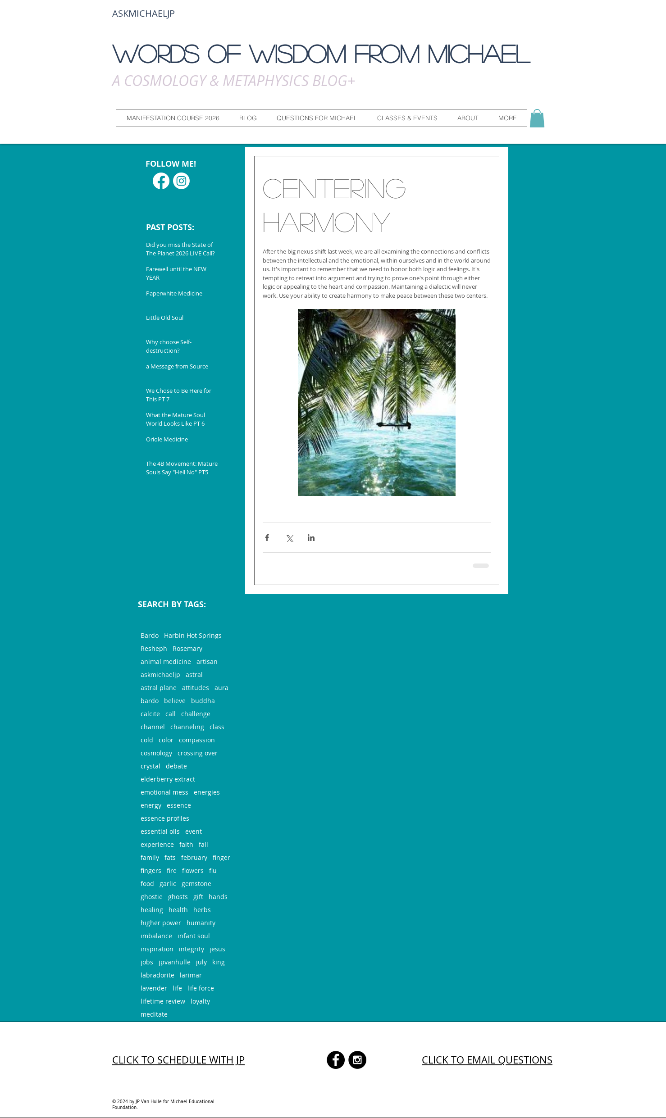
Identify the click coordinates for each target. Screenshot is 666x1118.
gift (198, 896)
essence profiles (165, 818)
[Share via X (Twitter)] (289, 537)
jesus (217, 949)
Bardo (150, 635)
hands (218, 896)
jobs (147, 962)
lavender (154, 988)
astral (194, 674)
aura (221, 687)
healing (152, 909)
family (150, 857)
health (178, 909)
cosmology (156, 753)
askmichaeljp (160, 674)
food (147, 883)
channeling (187, 727)
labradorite (157, 975)
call (170, 714)
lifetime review (163, 1001)
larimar (191, 975)
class (217, 727)
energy (151, 805)
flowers (193, 870)
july (201, 962)
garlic (168, 883)
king (218, 962)
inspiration (157, 949)
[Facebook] (161, 181)
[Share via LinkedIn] (311, 537)
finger (221, 857)
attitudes (195, 687)
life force (200, 988)
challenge (195, 714)
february (194, 857)
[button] (317, 118)
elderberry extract (168, 779)
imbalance (156, 936)
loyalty (200, 1001)
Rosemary (187, 648)
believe (175, 700)
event (193, 831)
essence (179, 805)
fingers (151, 870)
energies (207, 792)
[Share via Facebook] (267, 537)
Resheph (154, 648)
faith (186, 844)
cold (147, 740)
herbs (202, 909)
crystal (150, 766)
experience (157, 844)
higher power (161, 923)
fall (203, 844)
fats (170, 857)
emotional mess (164, 792)
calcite (150, 714)
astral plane (159, 687)
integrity (191, 949)
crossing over (198, 753)
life (177, 988)
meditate (154, 1014)
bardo (150, 700)
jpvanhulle (175, 962)
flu (213, 870)
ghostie (152, 896)
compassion (197, 740)
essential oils (160, 831)
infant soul (194, 936)
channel (153, 727)
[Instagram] (181, 181)
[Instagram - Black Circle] (357, 1060)
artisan (207, 661)
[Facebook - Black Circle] (336, 1060)
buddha (203, 700)
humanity (201, 923)
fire (172, 870)
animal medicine (166, 661)
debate (176, 766)
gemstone (196, 883)
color (166, 740)
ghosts (178, 896)
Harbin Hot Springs (193, 635)
